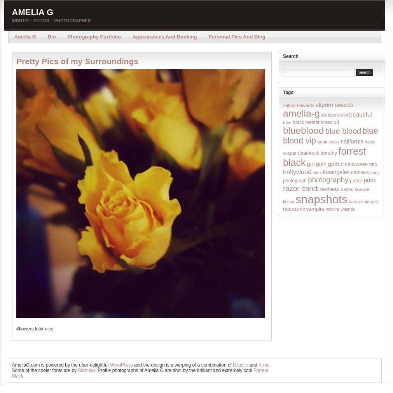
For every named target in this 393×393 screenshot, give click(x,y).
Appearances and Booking (165, 37)
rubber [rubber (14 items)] (347, 189)
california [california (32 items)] (352, 141)
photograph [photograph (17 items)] (295, 180)
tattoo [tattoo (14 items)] (354, 201)
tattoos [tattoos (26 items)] (291, 209)
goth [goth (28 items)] (321, 164)
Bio (52, 37)
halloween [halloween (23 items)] (356, 164)
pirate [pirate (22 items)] (356, 180)
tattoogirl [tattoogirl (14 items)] (369, 201)
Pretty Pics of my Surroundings (77, 61)
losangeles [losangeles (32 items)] (336, 172)
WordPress (121, 365)
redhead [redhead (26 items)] (330, 189)
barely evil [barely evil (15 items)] (338, 115)
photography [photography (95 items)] (328, 180)
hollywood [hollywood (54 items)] (297, 171)
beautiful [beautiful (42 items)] (360, 114)
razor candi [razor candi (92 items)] (301, 188)
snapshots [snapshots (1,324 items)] (321, 199)
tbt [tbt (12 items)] (302, 209)
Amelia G (33, 12)
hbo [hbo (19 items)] (373, 164)
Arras (264, 365)
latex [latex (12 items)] (317, 172)
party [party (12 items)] (375, 172)
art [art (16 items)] (324, 114)
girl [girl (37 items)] (311, 164)
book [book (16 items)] (322, 141)
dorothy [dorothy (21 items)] (328, 153)
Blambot (86, 370)
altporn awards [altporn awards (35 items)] (334, 105)
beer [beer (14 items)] (287, 122)
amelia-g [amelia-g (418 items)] (301, 113)
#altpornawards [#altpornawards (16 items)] (298, 105)
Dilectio (240, 365)
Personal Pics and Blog (237, 37)
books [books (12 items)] (333, 142)
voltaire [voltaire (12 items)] (332, 209)
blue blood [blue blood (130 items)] (343, 131)
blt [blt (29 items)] (336, 122)
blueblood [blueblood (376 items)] (303, 130)
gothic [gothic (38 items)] (335, 164)
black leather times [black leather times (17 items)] (312, 122)
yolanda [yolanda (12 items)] (348, 209)
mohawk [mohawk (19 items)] (360, 172)
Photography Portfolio (94, 37)
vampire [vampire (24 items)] (315, 209)
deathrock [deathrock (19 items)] (309, 153)
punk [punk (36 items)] (370, 180)
